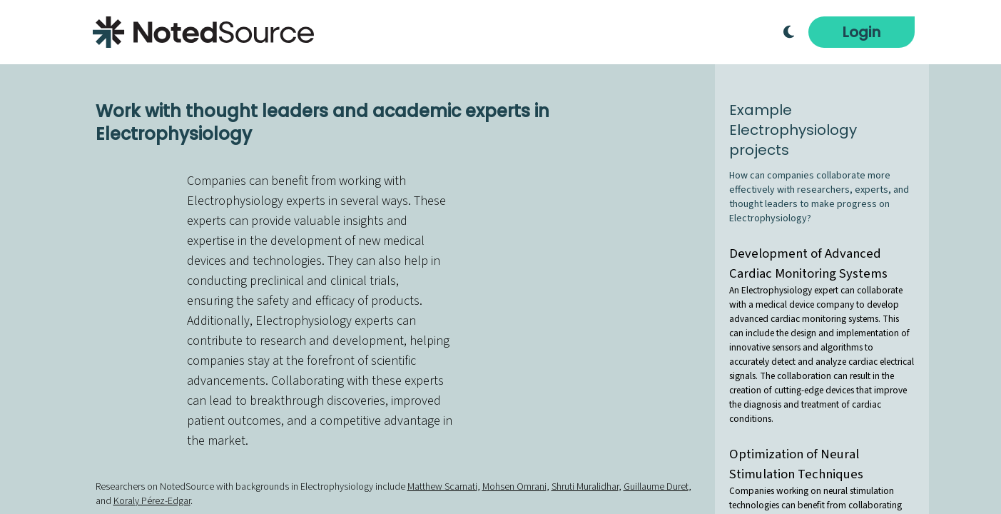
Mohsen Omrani (514, 487)
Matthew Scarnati (442, 487)
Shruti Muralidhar (585, 487)
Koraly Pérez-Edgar (151, 501)
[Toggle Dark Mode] (788, 32)
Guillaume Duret (656, 487)
